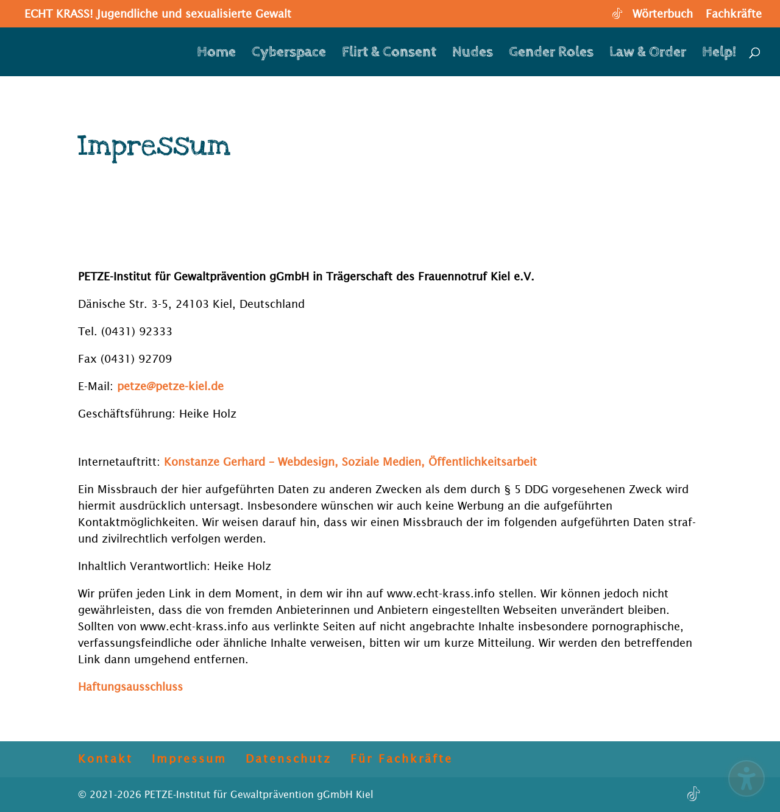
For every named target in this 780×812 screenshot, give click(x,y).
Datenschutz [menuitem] (289, 758)
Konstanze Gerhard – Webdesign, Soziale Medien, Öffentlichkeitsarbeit (350, 461)
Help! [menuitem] (719, 54)
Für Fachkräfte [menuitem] (401, 758)
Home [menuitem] (216, 54)
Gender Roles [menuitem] (551, 54)
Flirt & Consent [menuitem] (389, 54)
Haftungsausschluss (130, 686)
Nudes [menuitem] (472, 54)
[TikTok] (617, 17)
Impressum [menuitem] (189, 758)
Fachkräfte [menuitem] (734, 14)
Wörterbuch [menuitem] (663, 14)
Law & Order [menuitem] (647, 54)
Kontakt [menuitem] (105, 758)
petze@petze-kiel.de (170, 386)
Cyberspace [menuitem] (289, 54)
